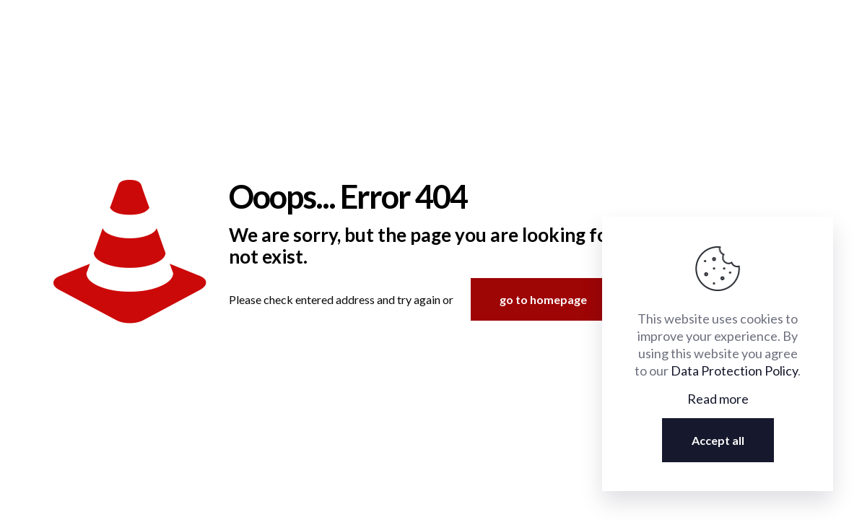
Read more (718, 399)
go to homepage (543, 299)
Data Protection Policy (734, 370)
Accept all (718, 440)
